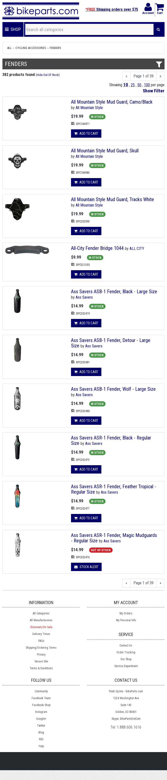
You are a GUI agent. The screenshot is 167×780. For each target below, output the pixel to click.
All (9, 48)
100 (147, 85)
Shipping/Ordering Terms (41, 647)
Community (41, 691)
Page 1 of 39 (143, 76)
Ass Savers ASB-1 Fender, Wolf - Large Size (113, 389)
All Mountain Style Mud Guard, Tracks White (112, 199)
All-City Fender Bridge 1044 (97, 248)
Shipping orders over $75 (111, 9)
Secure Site (41, 661)
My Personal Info (126, 620)
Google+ (41, 718)
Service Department (126, 666)
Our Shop (125, 659)
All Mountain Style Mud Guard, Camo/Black (112, 102)
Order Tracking (126, 652)
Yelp (41, 746)
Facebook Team (41, 698)
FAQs (41, 641)
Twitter (41, 725)
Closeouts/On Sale (41, 627)
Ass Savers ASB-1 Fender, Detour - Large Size (110, 343)
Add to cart (86, 133)
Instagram (41, 712)
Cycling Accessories (30, 48)
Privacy (41, 654)
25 (133, 85)
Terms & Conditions (41, 668)
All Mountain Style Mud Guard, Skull (105, 151)
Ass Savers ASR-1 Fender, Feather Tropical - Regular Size (113, 489)
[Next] (160, 76)
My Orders (125, 613)
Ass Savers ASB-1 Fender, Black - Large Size (114, 291)
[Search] (158, 29)
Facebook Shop (41, 705)
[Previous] (126, 76)
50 (139, 85)
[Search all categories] (89, 29)
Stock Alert (86, 567)
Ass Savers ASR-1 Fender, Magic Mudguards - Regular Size (114, 538)
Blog (41, 732)
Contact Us (125, 645)
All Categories (41, 613)
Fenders (55, 48)
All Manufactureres (41, 620)
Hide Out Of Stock (48, 75)
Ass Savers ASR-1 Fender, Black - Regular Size (111, 440)
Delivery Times (41, 634)
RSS (41, 739)
